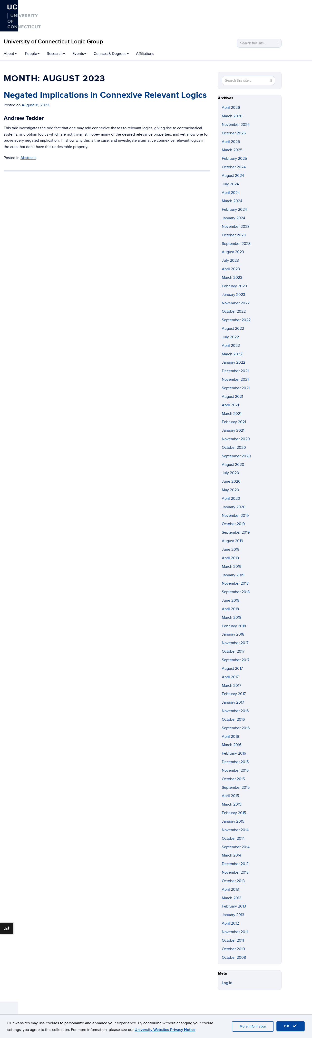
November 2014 (235, 830)
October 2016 (233, 719)
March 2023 (232, 277)
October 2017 (233, 651)
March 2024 (232, 201)
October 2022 (234, 311)
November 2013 (235, 872)
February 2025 (234, 158)
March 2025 (232, 150)
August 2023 (233, 252)
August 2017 (232, 668)
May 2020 (230, 490)
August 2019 (232, 541)
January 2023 (233, 294)
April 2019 (230, 558)
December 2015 (235, 761)
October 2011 (233, 940)
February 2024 (234, 209)
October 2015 (233, 779)
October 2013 (233, 880)
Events (79, 53)
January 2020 (233, 507)
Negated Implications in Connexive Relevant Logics (105, 95)
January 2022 (233, 362)
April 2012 (230, 923)
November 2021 (235, 379)
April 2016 (230, 736)
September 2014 (236, 847)
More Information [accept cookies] (253, 1026)
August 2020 (233, 464)
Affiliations (145, 53)
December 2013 (235, 863)
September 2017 (235, 660)
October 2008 (234, 957)
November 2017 (235, 642)
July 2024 (230, 184)
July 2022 (230, 337)
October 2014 (233, 838)
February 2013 (234, 906)
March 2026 (232, 116)
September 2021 (236, 388)
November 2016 (235, 711)
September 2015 (236, 787)
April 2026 (231, 107)
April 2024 (231, 192)
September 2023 (236, 243)
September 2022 (236, 320)
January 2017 (233, 702)
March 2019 (231, 566)
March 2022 (232, 354)
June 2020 (231, 481)
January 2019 (233, 575)
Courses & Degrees (111, 53)
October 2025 (234, 133)
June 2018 (230, 600)
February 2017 (234, 693)
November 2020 (236, 439)
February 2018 (234, 626)
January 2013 (233, 914)
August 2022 (233, 328)
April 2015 (230, 795)
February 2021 (234, 421)
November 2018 (235, 583)
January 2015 (233, 821)
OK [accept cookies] (290, 1026)
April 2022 (231, 345)
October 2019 (233, 523)
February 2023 (234, 286)
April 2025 (231, 141)
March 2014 (231, 855)
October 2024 (234, 167)
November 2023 (236, 226)
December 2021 (235, 371)
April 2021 (230, 405)
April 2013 (230, 889)
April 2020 (231, 498)
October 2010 (233, 949)
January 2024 (233, 218)
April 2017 (230, 677)
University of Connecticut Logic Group (53, 41)
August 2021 (232, 396)
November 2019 (235, 515)
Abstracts (28, 157)
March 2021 (231, 413)
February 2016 (234, 753)
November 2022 (236, 303)
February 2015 (234, 812)
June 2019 (230, 549)
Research (56, 53)
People (32, 53)
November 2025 (236, 124)
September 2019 (236, 532)
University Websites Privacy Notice (165, 1029)
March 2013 (231, 898)
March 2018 (231, 617)
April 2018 (230, 609)
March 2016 (231, 744)
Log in (227, 982)
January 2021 (233, 430)
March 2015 (231, 804)
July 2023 (230, 260)
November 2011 (235, 931)
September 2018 (236, 591)
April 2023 (231, 269)
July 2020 (230, 472)
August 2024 (233, 175)
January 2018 (233, 634)
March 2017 (231, 685)
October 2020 (234, 447)
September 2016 (236, 728)
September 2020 (236, 456)
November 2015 (235, 770)
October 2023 (234, 235)
